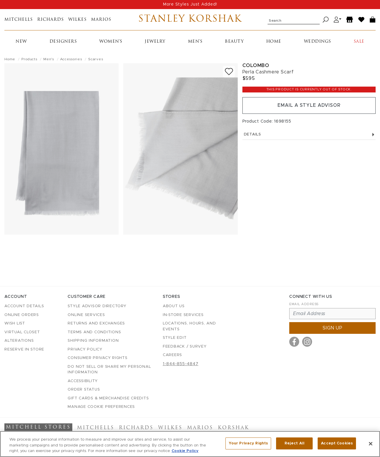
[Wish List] (361, 19)
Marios (101, 20)
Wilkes (77, 20)
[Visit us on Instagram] (307, 342)
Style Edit (175, 338)
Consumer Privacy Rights (97, 358)
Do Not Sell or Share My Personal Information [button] (109, 369)
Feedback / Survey (185, 346)
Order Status (84, 389)
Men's (195, 41)
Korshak (233, 428)
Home (273, 41)
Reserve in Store (24, 349)
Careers (172, 355)
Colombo (255, 65)
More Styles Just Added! (190, 4)
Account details (24, 306)
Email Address (304, 304)
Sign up (333, 328)
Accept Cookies (337, 443)
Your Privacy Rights (248, 443)
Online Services (86, 315)
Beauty (234, 41)
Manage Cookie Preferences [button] (101, 407)
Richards (50, 20)
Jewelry (155, 41)
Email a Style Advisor (309, 105)
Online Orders (21, 315)
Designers (63, 41)
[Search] (326, 20)
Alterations (19, 341)
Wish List (14, 323)
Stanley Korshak (190, 19)
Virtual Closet (22, 332)
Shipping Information (93, 341)
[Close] (370, 443)
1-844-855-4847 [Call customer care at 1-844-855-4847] (180, 364)
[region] (190, 444)
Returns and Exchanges (96, 323)
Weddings (317, 41)
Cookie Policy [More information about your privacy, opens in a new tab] (185, 451)
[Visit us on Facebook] (294, 342)
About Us (174, 306)
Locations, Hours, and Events (189, 326)
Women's (110, 41)
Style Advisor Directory (97, 306)
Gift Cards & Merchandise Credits (108, 398)
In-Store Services (183, 315)
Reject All (294, 443)
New (21, 41)
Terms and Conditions (94, 332)
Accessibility (83, 381)
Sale (359, 41)
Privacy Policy (85, 349)
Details (309, 135)
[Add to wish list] (229, 71)
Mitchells (18, 20)
